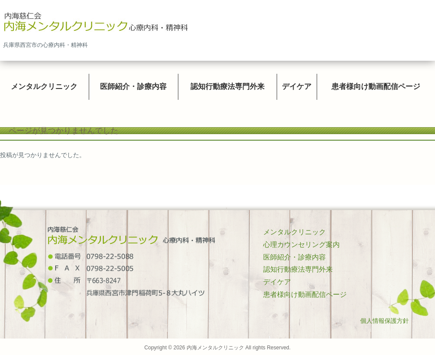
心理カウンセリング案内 (301, 244)
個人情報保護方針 (384, 320)
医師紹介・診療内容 (294, 257)
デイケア (277, 282)
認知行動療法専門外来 (298, 269)
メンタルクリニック (294, 232)
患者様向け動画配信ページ (305, 294)
